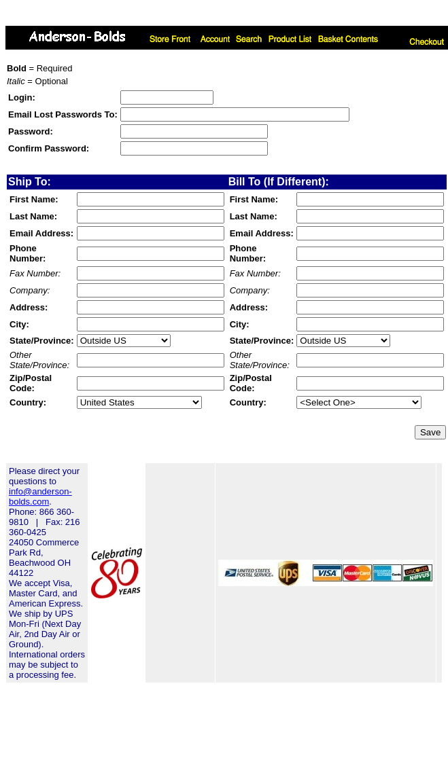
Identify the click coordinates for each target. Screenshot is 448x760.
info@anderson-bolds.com (40, 496)
